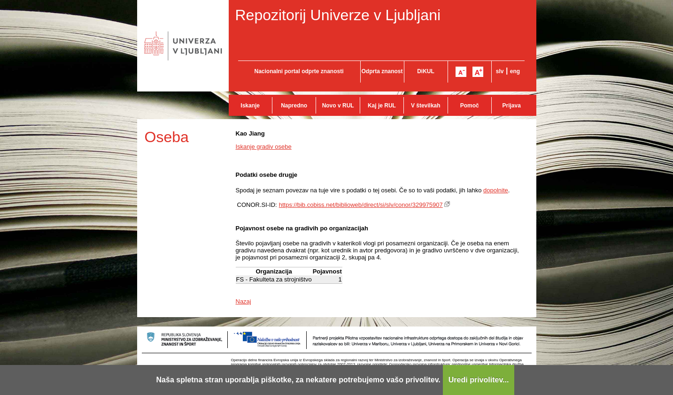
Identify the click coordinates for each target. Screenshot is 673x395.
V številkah (426, 105)
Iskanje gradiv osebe (264, 146)
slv (500, 71)
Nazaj (243, 301)
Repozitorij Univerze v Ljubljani (338, 15)
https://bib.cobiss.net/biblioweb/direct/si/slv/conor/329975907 (361, 204)
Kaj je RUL (382, 105)
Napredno (294, 105)
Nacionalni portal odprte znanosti (298, 71)
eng (515, 71)
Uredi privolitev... (479, 380)
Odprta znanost (381, 71)
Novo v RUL (338, 105)
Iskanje (250, 105)
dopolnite (495, 190)
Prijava (512, 105)
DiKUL (425, 71)
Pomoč (469, 105)
